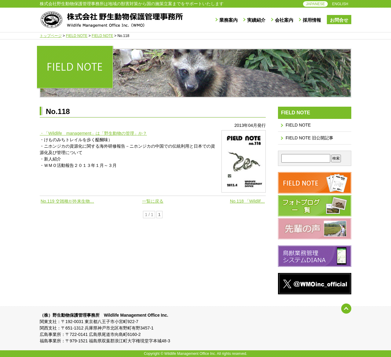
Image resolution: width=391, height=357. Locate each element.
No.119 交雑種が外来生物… (67, 201)
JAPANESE (315, 4)
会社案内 (284, 20)
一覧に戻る (152, 201)
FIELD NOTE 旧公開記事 (309, 137)
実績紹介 (256, 20)
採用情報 (312, 20)
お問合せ (339, 20)
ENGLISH (340, 4)
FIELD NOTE (298, 125)
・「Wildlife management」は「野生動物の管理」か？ (93, 133)
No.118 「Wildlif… (247, 201)
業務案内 (228, 20)
